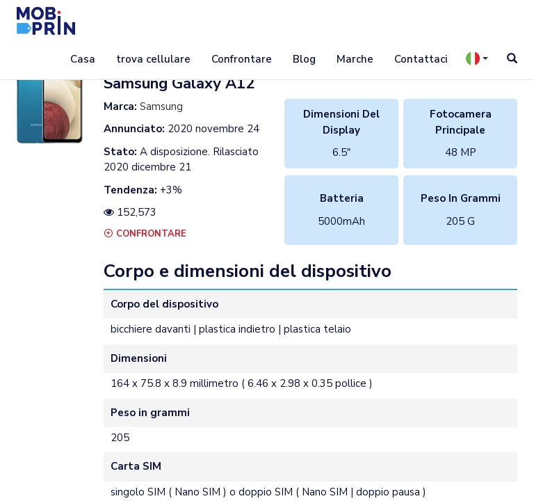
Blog (304, 59)
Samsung (161, 106)
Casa (82, 59)
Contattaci (420, 59)
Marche (355, 59)
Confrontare (241, 59)
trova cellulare (153, 59)
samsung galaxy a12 (179, 83)
